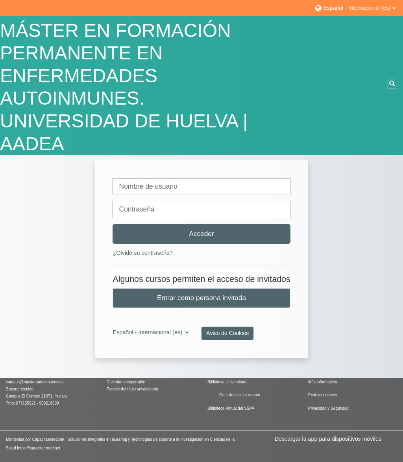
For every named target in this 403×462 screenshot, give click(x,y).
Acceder (201, 233)
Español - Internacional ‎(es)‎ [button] (148, 332)
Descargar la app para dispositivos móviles (328, 439)
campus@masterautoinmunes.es (35, 382)
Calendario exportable (126, 382)
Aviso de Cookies (227, 333)
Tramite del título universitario (132, 389)
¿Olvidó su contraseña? (142, 253)
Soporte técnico (19, 389)
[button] (355, 8)
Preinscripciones (322, 395)
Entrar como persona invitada (201, 298)
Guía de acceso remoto (239, 395)
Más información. (323, 382)
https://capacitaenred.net (38, 448)
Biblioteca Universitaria (227, 382)
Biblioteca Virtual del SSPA (230, 408)
